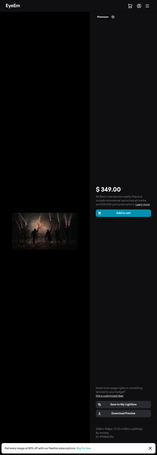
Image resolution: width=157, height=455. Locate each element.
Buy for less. (84, 448)
